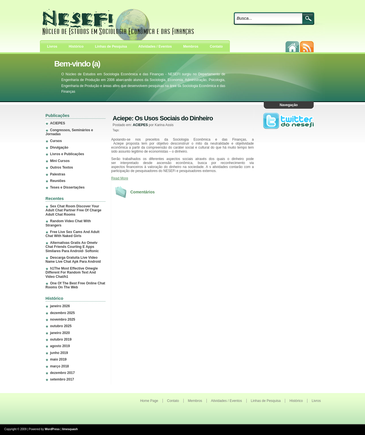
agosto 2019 (60, 346)
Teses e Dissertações (67, 187)
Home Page (149, 401)
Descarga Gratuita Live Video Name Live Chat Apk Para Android (73, 260)
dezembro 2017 (62, 373)
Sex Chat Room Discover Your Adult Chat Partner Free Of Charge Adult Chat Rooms (74, 210)
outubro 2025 (61, 326)
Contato (216, 46)
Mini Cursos (60, 161)
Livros (52, 46)
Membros (190, 46)
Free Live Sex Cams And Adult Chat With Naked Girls (73, 234)
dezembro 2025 (62, 313)
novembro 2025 (62, 319)
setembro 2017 (62, 379)
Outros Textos (61, 167)
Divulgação (59, 147)
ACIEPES (57, 123)
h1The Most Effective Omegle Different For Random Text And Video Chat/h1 (72, 272)
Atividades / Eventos (155, 46)
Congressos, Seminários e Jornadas (69, 132)
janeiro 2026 (60, 306)
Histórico (76, 46)
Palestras (57, 174)
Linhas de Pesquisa (111, 46)
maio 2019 (58, 359)
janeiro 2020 (60, 333)
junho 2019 (59, 353)
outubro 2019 (61, 339)
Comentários (142, 192)
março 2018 (59, 366)
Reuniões (58, 181)
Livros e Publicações (67, 154)
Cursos (56, 141)
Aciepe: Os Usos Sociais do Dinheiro (163, 118)
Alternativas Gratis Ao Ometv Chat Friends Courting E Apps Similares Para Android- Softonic (72, 247)
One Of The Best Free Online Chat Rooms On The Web (75, 285)
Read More (119, 178)
